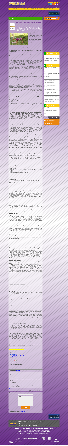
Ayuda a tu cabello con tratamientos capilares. (51, 89)
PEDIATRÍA (35, 428)
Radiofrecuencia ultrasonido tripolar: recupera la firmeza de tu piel (51, 74)
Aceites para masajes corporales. (49, 101)
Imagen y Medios (35, 433)
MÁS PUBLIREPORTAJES (54, 117)
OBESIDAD (46, 428)
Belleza (13, 18)
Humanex (23, 433)
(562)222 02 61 (24, 423)
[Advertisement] (27, 13)
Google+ (27, 2)
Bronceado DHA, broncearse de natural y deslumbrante (50, 78)
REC (50, 433)
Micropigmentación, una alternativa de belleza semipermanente (51, 76)
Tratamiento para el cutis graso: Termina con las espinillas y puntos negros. (51, 93)
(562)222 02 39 (29, 423)
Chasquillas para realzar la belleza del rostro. (51, 96)
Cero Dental (41, 431)
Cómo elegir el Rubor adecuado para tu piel (50, 60)
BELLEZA (17, 8)
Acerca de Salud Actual (34, 430)
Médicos (39, 430)
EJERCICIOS (23, 8)
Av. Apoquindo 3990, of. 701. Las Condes (16, 355)
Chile (46, 433)
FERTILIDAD (51, 428)
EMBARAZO (32, 8)
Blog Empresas (40, 433)
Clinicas (42, 430)
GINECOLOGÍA (29, 428)
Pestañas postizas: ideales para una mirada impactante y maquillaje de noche (50, 68)
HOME (10, 8)
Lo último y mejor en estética (48, 56)
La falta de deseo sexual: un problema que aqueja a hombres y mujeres (50, 111)
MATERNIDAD (40, 428)
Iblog (44, 433)
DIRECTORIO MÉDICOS (43, 8)
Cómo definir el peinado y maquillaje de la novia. (51, 69)
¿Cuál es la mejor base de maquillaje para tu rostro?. (50, 71)
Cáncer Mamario (46, 107)
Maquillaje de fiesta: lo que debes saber (50, 80)
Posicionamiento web (28, 433)
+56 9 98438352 (14, 356)
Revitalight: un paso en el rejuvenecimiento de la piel (51, 58)
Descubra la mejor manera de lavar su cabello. (51, 97)
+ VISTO (13, 8)
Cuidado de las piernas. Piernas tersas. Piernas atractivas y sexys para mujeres (51, 82)
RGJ (48, 433)
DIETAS (27, 8)
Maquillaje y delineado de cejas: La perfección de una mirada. (51, 62)
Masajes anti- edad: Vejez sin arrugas (49, 94)
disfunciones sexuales (26, 430)
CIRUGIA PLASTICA (22, 428)
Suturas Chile (32, 431)
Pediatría (21, 430)
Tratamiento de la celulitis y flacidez (16, 350)
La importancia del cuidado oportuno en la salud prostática (51, 115)
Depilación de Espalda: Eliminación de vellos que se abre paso (51, 99)
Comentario (25, 401)
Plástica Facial (36, 431)
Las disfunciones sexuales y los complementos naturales (51, 113)
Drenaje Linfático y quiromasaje (49, 55)
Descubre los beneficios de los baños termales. (51, 103)
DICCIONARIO (50, 8)
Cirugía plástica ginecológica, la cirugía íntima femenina (51, 86)
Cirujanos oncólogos (26, 431)
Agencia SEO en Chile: (49, 441)
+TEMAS (36, 8)
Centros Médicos (47, 430)
